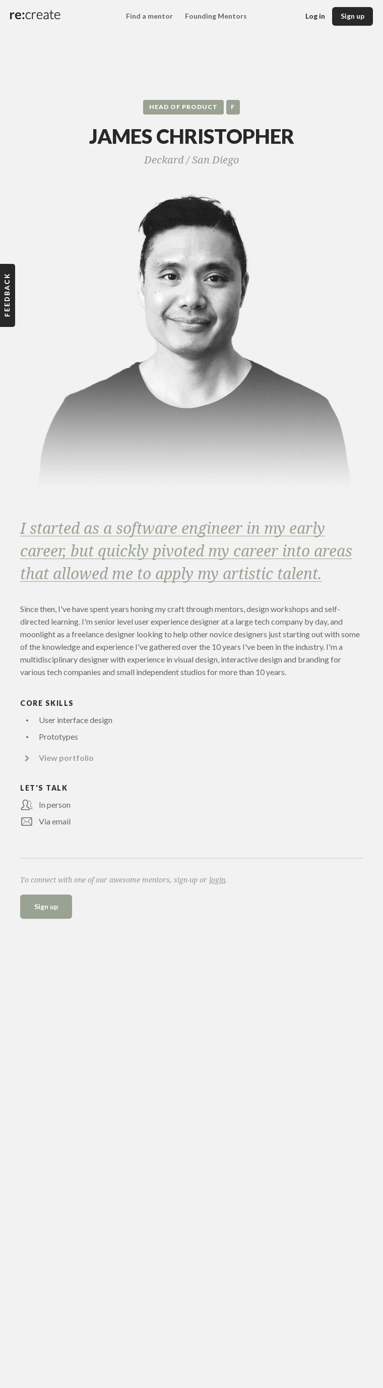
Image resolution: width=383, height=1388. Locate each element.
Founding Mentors (216, 16)
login (217, 879)
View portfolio (66, 757)
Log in (315, 16)
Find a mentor (149, 16)
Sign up (352, 16)
